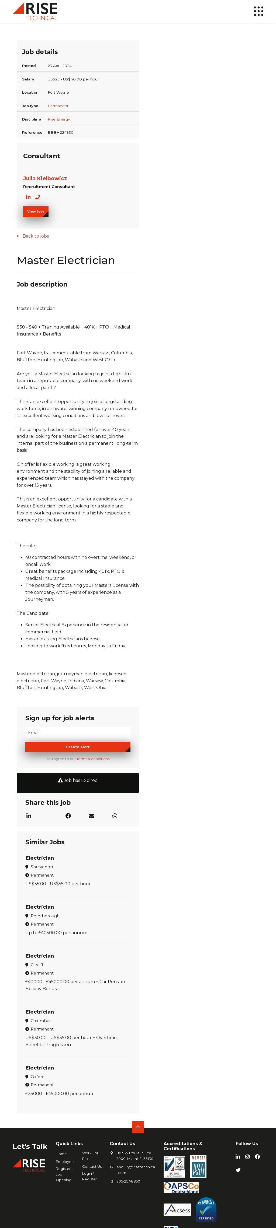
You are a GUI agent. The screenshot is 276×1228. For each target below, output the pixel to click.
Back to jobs (35, 236)
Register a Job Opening (65, 1174)
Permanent (58, 106)
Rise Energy (59, 119)
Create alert (77, 747)
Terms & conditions (93, 759)
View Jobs (35, 211)
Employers (65, 1161)
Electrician (40, 858)
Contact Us (92, 1166)
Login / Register (89, 1176)
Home (61, 1153)
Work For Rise (90, 1155)
